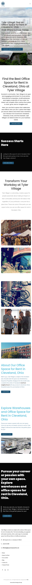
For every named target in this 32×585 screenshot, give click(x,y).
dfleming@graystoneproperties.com (11, 548)
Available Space (16, 123)
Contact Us (4, 562)
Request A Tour (7, 434)
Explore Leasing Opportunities (12, 49)
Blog (3, 560)
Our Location (5, 557)
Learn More (6, 391)
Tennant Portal (5, 565)
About (3, 553)
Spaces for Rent (5, 555)
